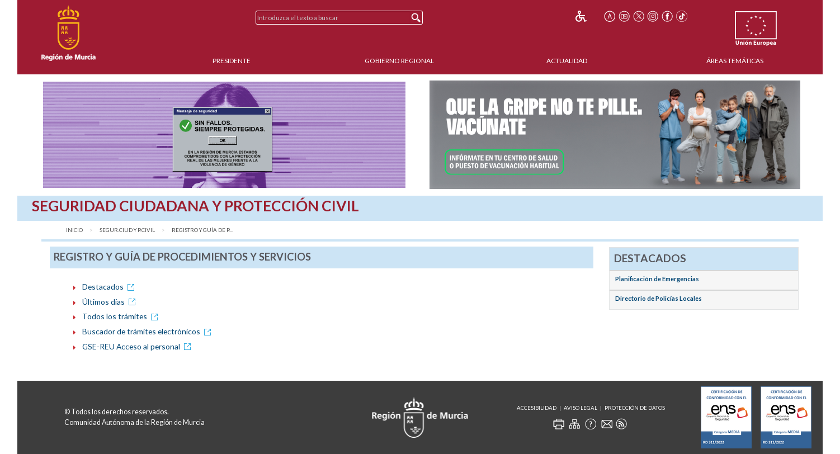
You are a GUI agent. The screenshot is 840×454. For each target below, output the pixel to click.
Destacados (110, 286)
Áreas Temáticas (734, 60)
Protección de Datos (635, 408)
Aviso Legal (580, 408)
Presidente (232, 60)
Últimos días (110, 301)
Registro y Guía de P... (202, 230)
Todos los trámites (122, 316)
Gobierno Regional (399, 60)
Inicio (74, 230)
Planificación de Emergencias (657, 278)
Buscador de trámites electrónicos (148, 331)
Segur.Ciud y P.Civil (127, 230)
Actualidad (566, 60)
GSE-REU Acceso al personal (138, 346)
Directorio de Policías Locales (658, 298)
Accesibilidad (536, 408)
